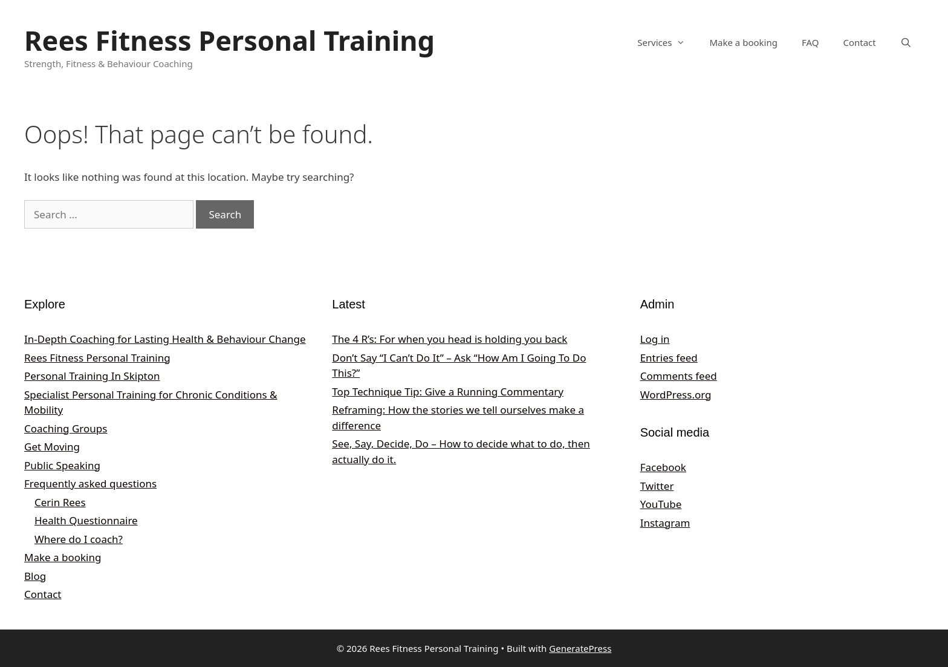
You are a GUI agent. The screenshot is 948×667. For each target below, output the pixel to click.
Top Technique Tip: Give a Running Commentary (447, 392)
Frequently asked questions (90, 483)
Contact (859, 42)
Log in (655, 339)
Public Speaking (62, 465)
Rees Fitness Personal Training (229, 40)
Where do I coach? (78, 539)
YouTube (661, 504)
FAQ (810, 42)
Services (667, 42)
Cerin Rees (60, 502)
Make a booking (743, 42)
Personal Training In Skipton (92, 376)
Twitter (657, 486)
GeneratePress (580, 648)
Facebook (663, 467)
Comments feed (678, 376)
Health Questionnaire (86, 520)
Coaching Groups (65, 428)
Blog (35, 576)
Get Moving (52, 447)
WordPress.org (676, 395)
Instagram (665, 523)
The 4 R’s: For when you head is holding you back (449, 339)
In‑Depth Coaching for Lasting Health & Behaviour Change (165, 339)
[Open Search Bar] (906, 42)
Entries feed (669, 358)
